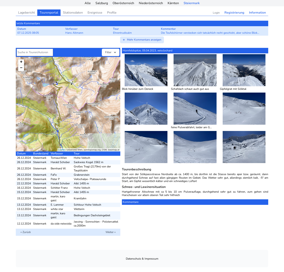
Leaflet (61, 150)
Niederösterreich (151, 3)
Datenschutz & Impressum (142, 259)
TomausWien (59, 158)
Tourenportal (49, 12)
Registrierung (234, 12)
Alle (88, 3)
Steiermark (192, 3)
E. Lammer (57, 205)
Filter (111, 52)
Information (257, 12)
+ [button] (21, 62)
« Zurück (26, 232)
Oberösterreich (123, 3)
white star (57, 209)
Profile (112, 12)
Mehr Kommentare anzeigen (141, 40)
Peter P (55, 179)
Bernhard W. (58, 168)
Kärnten (173, 3)
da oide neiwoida (61, 224)
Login (216, 13)
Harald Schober (60, 162)
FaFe (54, 175)
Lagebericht (26, 12)
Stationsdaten (73, 12)
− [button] (21, 68)
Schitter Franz (59, 188)
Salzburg (101, 3)
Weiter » (111, 232)
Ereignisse (95, 12)
